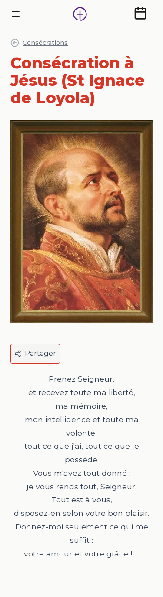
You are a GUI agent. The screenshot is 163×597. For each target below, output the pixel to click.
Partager (35, 353)
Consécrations (39, 42)
